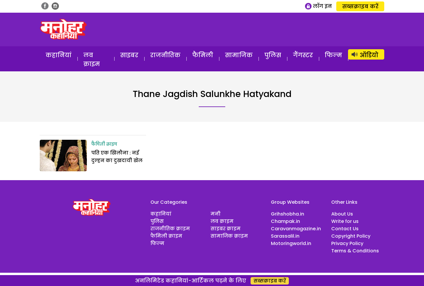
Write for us (345, 221)
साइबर (129, 55)
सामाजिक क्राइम (229, 236)
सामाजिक (239, 55)
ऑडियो (369, 55)
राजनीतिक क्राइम (170, 228)
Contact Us (345, 228)
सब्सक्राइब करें (360, 6)
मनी (216, 214)
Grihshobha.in (287, 214)
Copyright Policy (350, 236)
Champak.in (285, 221)
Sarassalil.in (285, 236)
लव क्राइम (91, 59)
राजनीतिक (165, 55)
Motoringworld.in (291, 243)
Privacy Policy (347, 243)
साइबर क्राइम (226, 228)
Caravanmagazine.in (296, 228)
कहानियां (59, 55)
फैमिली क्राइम (104, 144)
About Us (342, 214)
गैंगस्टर (303, 55)
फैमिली (202, 55)
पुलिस (272, 55)
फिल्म (333, 55)
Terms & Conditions (355, 250)
